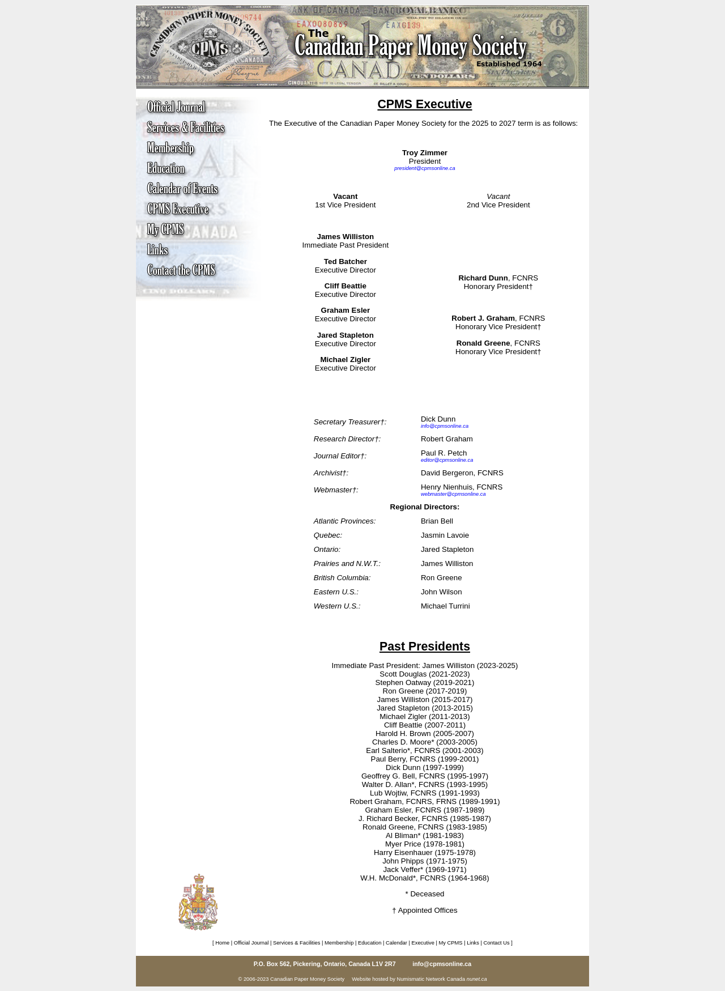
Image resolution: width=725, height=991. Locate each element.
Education (370, 943)
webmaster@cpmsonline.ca (453, 494)
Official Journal (251, 943)
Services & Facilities (296, 943)
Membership (339, 943)
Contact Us (497, 943)
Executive (423, 943)
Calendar (396, 943)
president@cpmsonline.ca (424, 168)
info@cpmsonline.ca (444, 426)
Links (473, 943)
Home (222, 943)
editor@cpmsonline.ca (447, 460)
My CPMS (451, 943)
